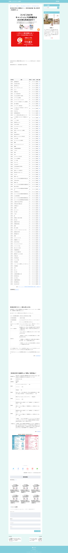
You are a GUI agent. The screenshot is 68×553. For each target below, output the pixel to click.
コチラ (17, 289)
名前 (11, 518)
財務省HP (39, 431)
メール (11, 522)
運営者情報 (57, 1)
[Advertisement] (25, 54)
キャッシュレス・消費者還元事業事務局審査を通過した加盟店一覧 (29, 286)
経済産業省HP (38, 355)
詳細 (39, 81)
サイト (11, 526)
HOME (34, 547)
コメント (12, 511)
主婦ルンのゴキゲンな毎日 (15, 1)
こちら (16, 479)
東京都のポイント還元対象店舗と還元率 (34, 472)
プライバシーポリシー (34, 550)
